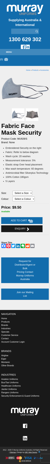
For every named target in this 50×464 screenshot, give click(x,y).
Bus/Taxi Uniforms (9, 382)
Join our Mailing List (25, 294)
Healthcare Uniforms (11, 386)
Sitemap (13, 452)
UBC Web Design (31, 452)
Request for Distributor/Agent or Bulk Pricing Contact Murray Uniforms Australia (25, 270)
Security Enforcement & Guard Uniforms (20, 396)
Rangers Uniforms (9, 392)
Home (28, 70)
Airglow (4, 355)
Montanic (5, 362)
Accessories (44, 70)
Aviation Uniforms (9, 379)
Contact (5, 338)
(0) (4, 59)
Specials (5, 332)
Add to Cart (22, 221)
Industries (5, 328)
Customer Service (9, 335)
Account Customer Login (13, 342)
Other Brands (7, 365)
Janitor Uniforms (9, 389)
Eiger (3, 359)
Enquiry (22, 229)
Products (35, 70)
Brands (4, 325)
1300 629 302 (25, 39)
